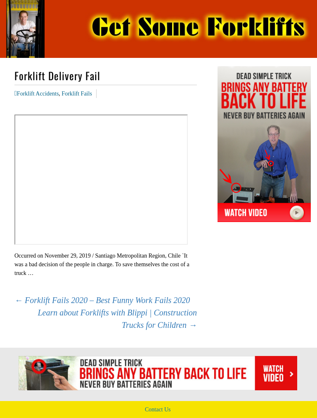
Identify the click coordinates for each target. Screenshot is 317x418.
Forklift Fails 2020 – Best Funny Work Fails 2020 (102, 300)
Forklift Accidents (38, 94)
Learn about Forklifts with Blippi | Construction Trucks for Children (117, 319)
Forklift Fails (77, 94)
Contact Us (158, 409)
